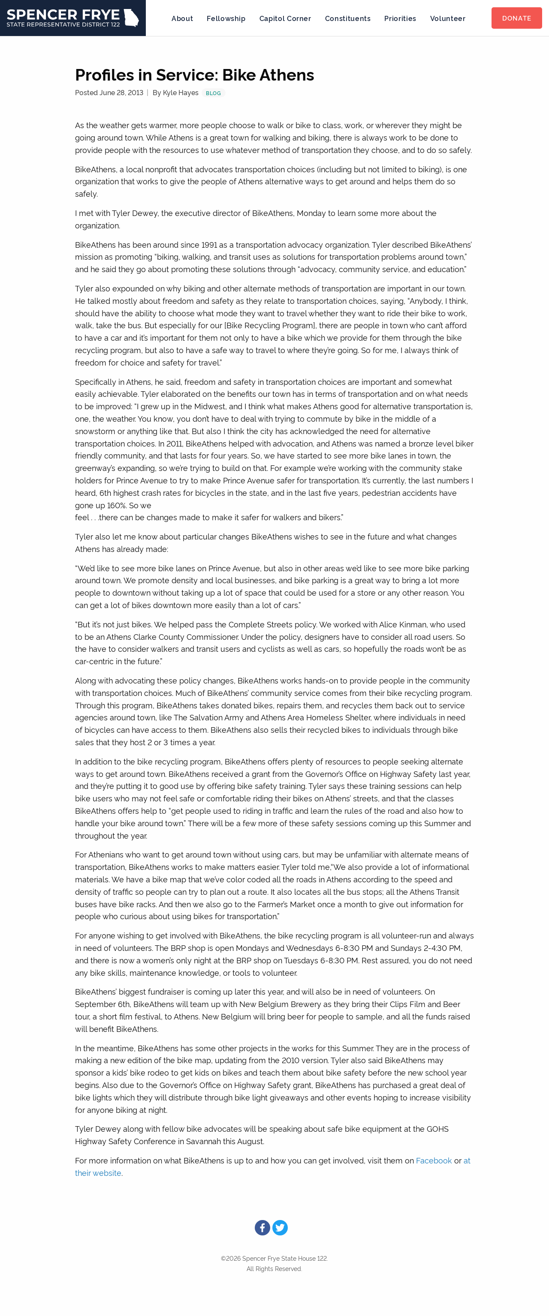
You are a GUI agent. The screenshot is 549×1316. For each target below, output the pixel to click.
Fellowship (226, 18)
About (182, 18)
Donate (516, 17)
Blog (213, 92)
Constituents (348, 18)
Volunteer (448, 18)
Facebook (434, 1159)
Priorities (400, 18)
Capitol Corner (285, 18)
